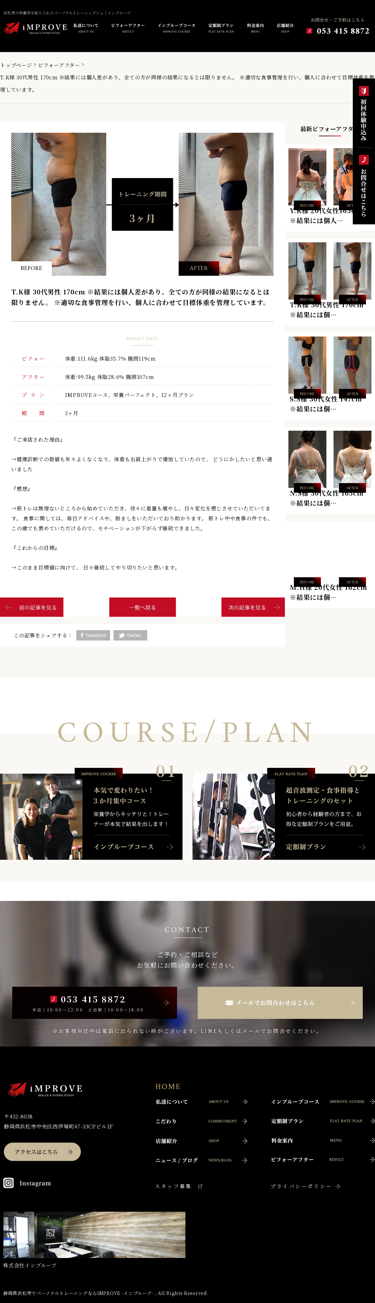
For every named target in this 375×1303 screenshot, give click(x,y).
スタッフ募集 (173, 1186)
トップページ (16, 65)
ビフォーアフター (59, 65)
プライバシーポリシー (301, 1186)
